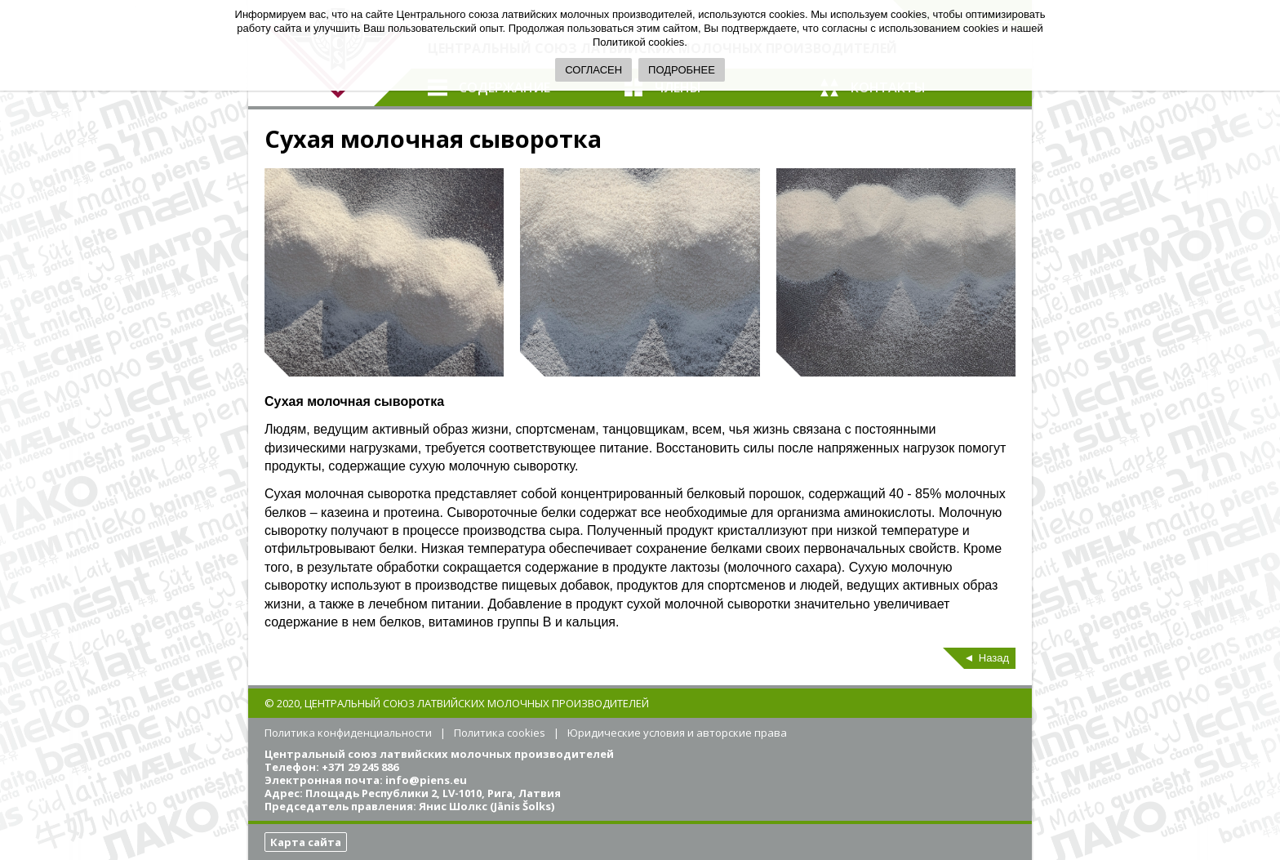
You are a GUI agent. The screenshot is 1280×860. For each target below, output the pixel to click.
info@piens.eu (426, 780)
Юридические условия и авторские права (677, 732)
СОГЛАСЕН (593, 70)
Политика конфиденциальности (348, 732)
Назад (994, 658)
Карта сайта (305, 842)
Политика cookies (499, 732)
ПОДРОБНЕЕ (681, 70)
